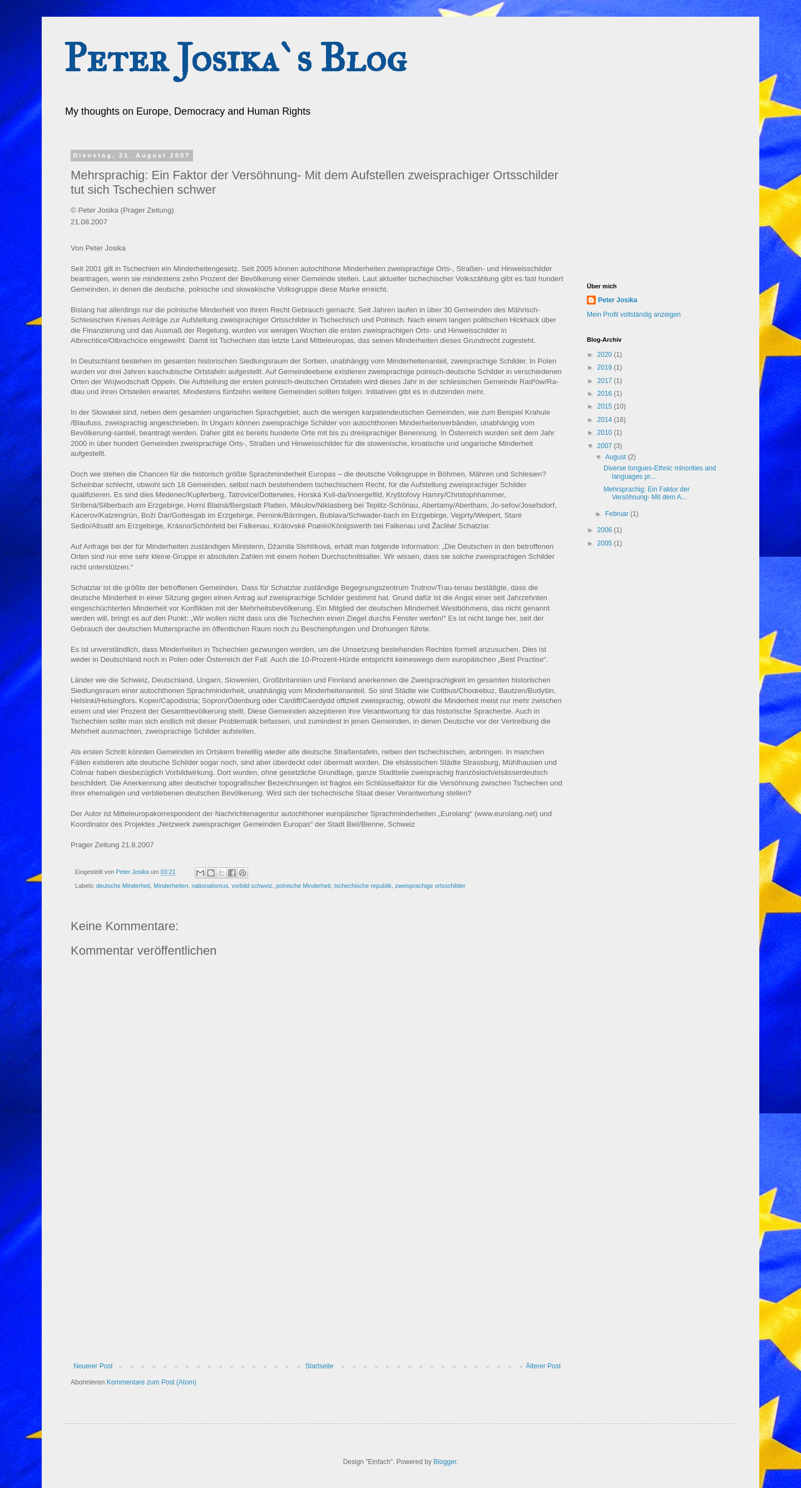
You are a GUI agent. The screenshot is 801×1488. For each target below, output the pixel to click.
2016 (605, 393)
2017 (605, 381)
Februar (617, 514)
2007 (605, 446)
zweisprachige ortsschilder (430, 885)
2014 (605, 420)
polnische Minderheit (303, 885)
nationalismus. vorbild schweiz (231, 885)
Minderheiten (171, 885)
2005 (605, 543)
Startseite (319, 1366)
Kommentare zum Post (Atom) (151, 1382)
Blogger (444, 1462)
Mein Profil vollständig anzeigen (634, 314)
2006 (605, 530)
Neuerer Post (93, 1366)
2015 (605, 406)
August (616, 457)
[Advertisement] (317, 1278)
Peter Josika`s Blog (235, 58)
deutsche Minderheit (123, 885)
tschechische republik (363, 885)
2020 (605, 355)
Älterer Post (543, 1366)
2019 (605, 367)
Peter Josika (617, 300)
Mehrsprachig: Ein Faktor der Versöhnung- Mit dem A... (647, 493)
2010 (605, 432)
